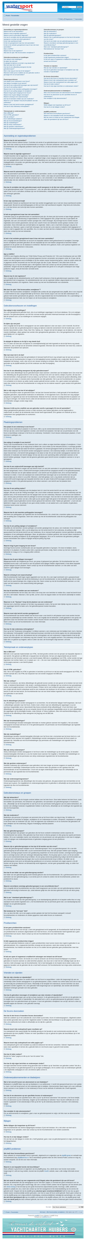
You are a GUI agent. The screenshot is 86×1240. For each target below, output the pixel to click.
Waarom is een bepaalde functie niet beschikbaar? (59, 115)
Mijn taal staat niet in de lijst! (12, 65)
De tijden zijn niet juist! (10, 61)
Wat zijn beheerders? (50, 31)
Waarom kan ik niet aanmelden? (13, 31)
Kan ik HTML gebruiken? (11, 115)
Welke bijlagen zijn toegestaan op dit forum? (57, 105)
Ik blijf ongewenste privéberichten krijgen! (56, 57)
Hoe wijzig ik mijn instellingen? (13, 59)
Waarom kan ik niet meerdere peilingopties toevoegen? (20, 89)
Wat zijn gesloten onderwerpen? (13, 126)
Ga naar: (48, 1207)
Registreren (69, 19)
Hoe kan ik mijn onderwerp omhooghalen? (16, 106)
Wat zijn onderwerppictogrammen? (14, 128)
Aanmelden (78, 19)
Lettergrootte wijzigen (80, 15)
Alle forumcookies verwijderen (56, 1212)
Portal (8, 15)
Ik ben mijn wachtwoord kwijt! (12, 41)
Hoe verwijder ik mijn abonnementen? (55, 98)
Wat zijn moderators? (50, 33)
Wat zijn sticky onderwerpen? (13, 124)
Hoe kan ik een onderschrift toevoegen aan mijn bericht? (21, 85)
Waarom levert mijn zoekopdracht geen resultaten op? (60, 80)
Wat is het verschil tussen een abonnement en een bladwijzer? (63, 92)
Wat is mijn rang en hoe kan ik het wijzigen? (17, 71)
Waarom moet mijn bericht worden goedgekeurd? (19, 104)
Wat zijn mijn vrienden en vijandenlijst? (55, 68)
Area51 (46, 1171)
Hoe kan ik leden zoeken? (52, 84)
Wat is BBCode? (9, 113)
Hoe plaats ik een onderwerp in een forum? (17, 81)
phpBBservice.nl (23, 1157)
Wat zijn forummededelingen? (13, 121)
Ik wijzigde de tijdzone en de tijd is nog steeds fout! (19, 63)
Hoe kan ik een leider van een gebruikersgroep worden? (61, 41)
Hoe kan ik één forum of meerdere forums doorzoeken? (60, 78)
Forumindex (15, 15)
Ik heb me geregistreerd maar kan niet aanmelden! (19, 43)
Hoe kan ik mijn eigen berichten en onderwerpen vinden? (61, 86)
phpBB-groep (66, 1155)
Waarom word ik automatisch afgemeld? (16, 35)
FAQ (61, 19)
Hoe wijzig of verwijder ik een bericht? (15, 83)
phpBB (37, 1215)
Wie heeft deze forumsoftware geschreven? (57, 113)
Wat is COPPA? (8, 49)
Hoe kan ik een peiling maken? (13, 87)
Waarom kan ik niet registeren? (13, 50)
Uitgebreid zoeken (76, 9)
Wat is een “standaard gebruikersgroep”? (56, 47)
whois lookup (11, 1187)
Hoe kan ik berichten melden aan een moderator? (19, 98)
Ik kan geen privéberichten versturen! (55, 55)
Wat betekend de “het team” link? (54, 49)
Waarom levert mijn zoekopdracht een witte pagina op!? (61, 82)
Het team (42, 1212)
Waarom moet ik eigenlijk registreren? (15, 33)
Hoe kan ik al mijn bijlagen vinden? (54, 107)
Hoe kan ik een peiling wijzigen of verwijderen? (18, 91)
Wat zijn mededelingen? (11, 122)
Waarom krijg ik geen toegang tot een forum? (17, 93)
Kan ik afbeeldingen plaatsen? (13, 119)
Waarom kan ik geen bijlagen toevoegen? (16, 95)
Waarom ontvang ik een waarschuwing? (16, 96)
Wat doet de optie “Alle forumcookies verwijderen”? (19, 52)
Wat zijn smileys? (9, 117)
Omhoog (8, 149)
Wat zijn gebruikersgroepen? (52, 35)
